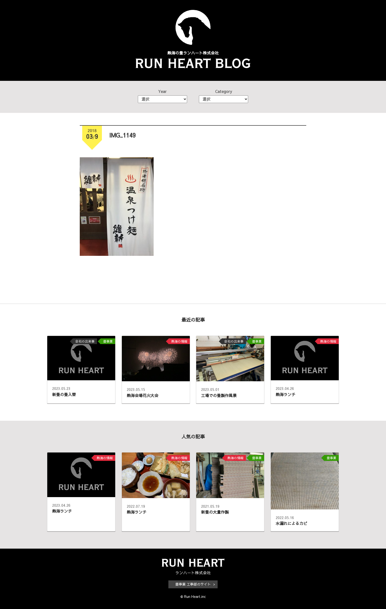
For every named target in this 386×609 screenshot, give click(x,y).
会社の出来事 (85, 341)
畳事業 (108, 341)
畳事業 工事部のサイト (193, 584)
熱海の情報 (179, 341)
